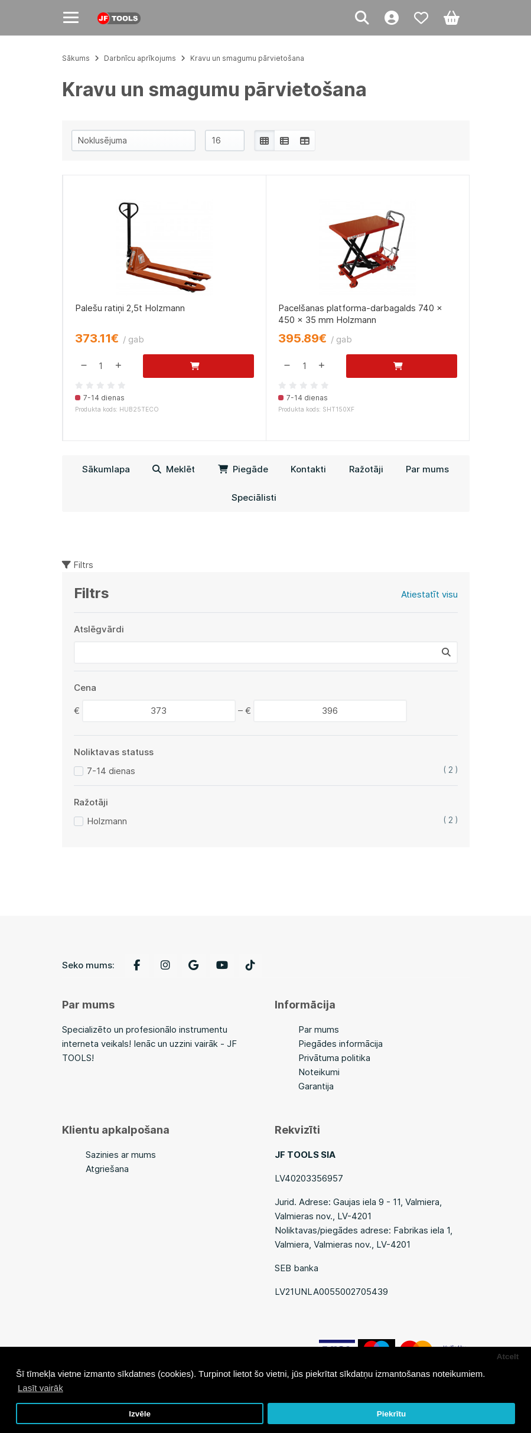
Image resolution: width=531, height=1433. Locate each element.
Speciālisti (254, 497)
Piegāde (243, 469)
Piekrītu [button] (391, 1413)
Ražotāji (366, 469)
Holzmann (107, 821)
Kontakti (308, 469)
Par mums (427, 469)
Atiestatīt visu (429, 594)
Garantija (316, 1086)
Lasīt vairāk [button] (40, 1388)
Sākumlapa (106, 469)
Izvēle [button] (140, 1413)
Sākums (76, 58)
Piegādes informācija (340, 1043)
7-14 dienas (111, 770)
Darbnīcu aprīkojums (140, 58)
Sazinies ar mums (121, 1154)
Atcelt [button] (508, 1356)
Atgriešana (107, 1168)
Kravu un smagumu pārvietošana (247, 58)
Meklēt (173, 469)
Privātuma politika (334, 1057)
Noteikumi (319, 1072)
